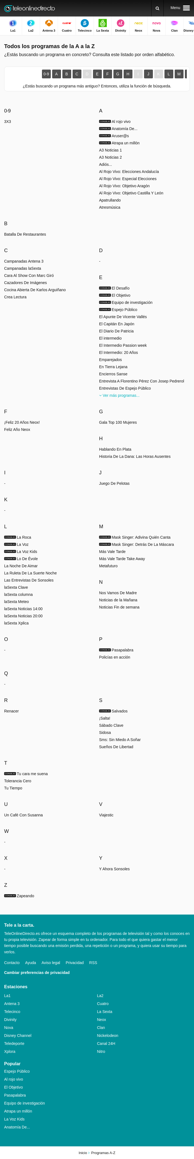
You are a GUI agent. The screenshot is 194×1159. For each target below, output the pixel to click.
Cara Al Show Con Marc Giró (29, 275)
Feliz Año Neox (17, 429)
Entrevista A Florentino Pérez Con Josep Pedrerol (141, 381)
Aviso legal (51, 962)
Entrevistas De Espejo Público (125, 388)
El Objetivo (13, 1087)
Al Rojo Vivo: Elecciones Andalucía (129, 171)
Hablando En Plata (115, 449)
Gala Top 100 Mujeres (118, 422)
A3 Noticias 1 (110, 150)
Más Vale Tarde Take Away (122, 559)
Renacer (11, 711)
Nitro (101, 1051)
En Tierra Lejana (113, 367)
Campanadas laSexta (22, 268)
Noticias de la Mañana (118, 600)
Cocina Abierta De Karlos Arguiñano (35, 290)
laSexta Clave (16, 587)
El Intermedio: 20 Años (118, 352)
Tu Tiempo (13, 788)
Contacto (12, 962)
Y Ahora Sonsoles (114, 869)
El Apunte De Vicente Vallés (123, 317)
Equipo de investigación (24, 1103)
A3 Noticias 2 (110, 157)
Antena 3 (12, 1003)
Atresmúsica (109, 207)
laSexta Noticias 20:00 (23, 616)
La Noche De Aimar (21, 566)
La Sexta (104, 1011)
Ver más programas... (119, 395)
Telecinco (12, 1011)
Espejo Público (17, 1071)
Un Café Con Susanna (23, 815)
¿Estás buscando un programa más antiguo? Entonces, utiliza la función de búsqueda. (97, 86)
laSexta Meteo (16, 601)
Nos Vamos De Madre (118, 593)
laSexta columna (18, 594)
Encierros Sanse (113, 374)
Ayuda (30, 962)
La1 (7, 995)
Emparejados (110, 359)
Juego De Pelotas (114, 483)
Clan (101, 1027)
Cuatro (103, 1003)
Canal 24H (106, 1043)
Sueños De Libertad (116, 747)
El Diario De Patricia (116, 331)
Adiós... (105, 164)
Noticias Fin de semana (119, 607)
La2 (100, 995)
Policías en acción (114, 657)
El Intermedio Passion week (123, 345)
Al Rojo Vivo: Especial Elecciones (127, 179)
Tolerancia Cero (17, 781)
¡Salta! (104, 718)
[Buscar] (157, 8)
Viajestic (106, 815)
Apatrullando (110, 200)
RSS (93, 962)
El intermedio (110, 338)
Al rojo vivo (13, 1079)
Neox (101, 1019)
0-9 (46, 74)
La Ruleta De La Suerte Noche (30, 573)
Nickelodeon (107, 1035)
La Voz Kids (14, 1119)
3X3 (7, 121)
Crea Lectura (15, 297)
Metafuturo (108, 566)
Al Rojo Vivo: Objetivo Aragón (124, 186)
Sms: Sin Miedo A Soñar (120, 739)
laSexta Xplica (16, 623)
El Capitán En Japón (116, 324)
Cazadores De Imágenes (25, 282)
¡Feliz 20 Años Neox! (22, 422)
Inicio (83, 1153)
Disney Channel (17, 1035)
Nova (8, 1027)
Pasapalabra (15, 1095)
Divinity (10, 1019)
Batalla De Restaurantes (25, 234)
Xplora (9, 1051)
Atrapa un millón (18, 1111)
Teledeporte (14, 1043)
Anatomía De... (17, 1127)
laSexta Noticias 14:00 (23, 609)
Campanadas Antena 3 (23, 261)
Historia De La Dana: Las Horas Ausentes (135, 456)
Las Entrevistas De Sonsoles (29, 580)
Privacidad (75, 962)
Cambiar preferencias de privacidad (37, 972)
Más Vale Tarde (112, 551)
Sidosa (105, 732)
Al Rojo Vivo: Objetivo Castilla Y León (131, 193)
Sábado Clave (111, 725)
